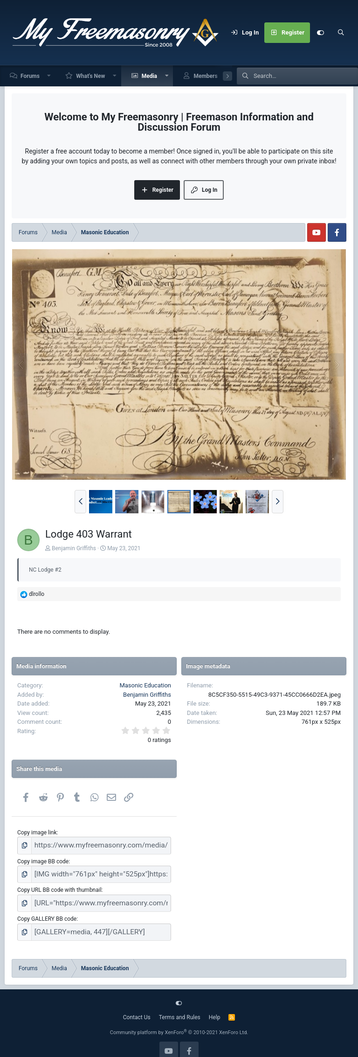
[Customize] (320, 32)
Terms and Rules (179, 1007)
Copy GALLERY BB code (46, 911)
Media (149, 76)
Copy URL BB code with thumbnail (59, 885)
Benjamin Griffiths (74, 548)
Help (214, 1007)
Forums (30, 76)
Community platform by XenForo (179, 1023)
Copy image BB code (43, 858)
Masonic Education (145, 685)
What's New (90, 76)
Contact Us (137, 1007)
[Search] (340, 32)
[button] (49, 75)
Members (205, 76)
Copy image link (37, 832)
